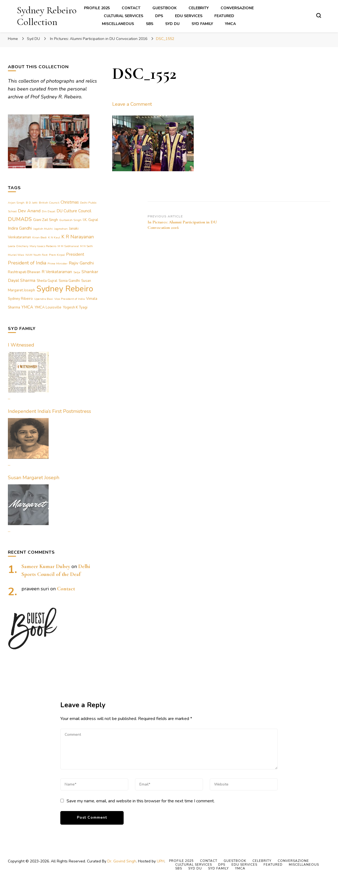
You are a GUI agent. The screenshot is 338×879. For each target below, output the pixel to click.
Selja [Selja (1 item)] (76, 272)
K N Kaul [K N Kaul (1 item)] (54, 237)
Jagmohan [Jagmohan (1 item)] (61, 229)
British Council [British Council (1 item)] (49, 203)
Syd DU (172, 23)
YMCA (230, 23)
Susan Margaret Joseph (33, 477)
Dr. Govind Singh (121, 861)
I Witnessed (21, 345)
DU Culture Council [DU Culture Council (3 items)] (74, 211)
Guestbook (164, 8)
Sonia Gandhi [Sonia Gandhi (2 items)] (69, 280)
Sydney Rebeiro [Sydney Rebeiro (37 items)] (64, 288)
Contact (131, 8)
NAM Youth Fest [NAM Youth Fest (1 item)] (37, 255)
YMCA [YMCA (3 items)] (27, 307)
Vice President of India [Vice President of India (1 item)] (69, 299)
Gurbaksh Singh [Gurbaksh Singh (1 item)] (70, 220)
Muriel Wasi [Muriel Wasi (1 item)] (16, 255)
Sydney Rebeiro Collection (47, 16)
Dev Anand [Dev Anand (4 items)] (29, 211)
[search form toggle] (318, 15)
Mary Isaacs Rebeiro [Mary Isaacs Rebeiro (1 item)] (43, 246)
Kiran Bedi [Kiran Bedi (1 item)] (39, 237)
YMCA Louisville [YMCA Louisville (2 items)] (48, 307)
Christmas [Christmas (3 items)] (70, 202)
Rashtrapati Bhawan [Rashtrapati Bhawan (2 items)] (24, 272)
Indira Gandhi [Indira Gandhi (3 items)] (20, 228)
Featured (224, 15)
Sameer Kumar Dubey (45, 566)
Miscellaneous (118, 23)
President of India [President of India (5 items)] (27, 263)
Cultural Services (123, 15)
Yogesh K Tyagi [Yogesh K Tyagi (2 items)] (75, 307)
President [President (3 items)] (75, 254)
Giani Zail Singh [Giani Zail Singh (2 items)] (45, 219)
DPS (159, 15)
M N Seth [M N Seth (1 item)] (86, 246)
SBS (149, 23)
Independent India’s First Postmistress (49, 411)
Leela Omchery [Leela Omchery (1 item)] (18, 246)
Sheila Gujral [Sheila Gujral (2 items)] (47, 280)
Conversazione (237, 8)
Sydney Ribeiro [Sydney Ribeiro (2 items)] (20, 298)
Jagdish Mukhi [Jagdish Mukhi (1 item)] (43, 229)
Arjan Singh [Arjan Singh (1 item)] (16, 203)
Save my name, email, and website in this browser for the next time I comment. (141, 801)
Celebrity (199, 8)
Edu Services (188, 15)
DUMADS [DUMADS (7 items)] (20, 219)
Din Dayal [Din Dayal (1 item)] (48, 211)
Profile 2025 (97, 8)
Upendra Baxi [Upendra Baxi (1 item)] (43, 299)
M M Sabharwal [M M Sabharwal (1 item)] (68, 246)
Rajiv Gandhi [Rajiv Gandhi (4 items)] (81, 263)
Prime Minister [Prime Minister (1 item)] (57, 263)
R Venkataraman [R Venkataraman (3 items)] (57, 272)
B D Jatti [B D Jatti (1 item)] (31, 203)
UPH (160, 861)
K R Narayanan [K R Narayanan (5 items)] (77, 236)
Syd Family (202, 23)
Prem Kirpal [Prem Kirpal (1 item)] (57, 255)
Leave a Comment (132, 104)
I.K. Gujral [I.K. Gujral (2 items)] (90, 219)
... (9, 397)
